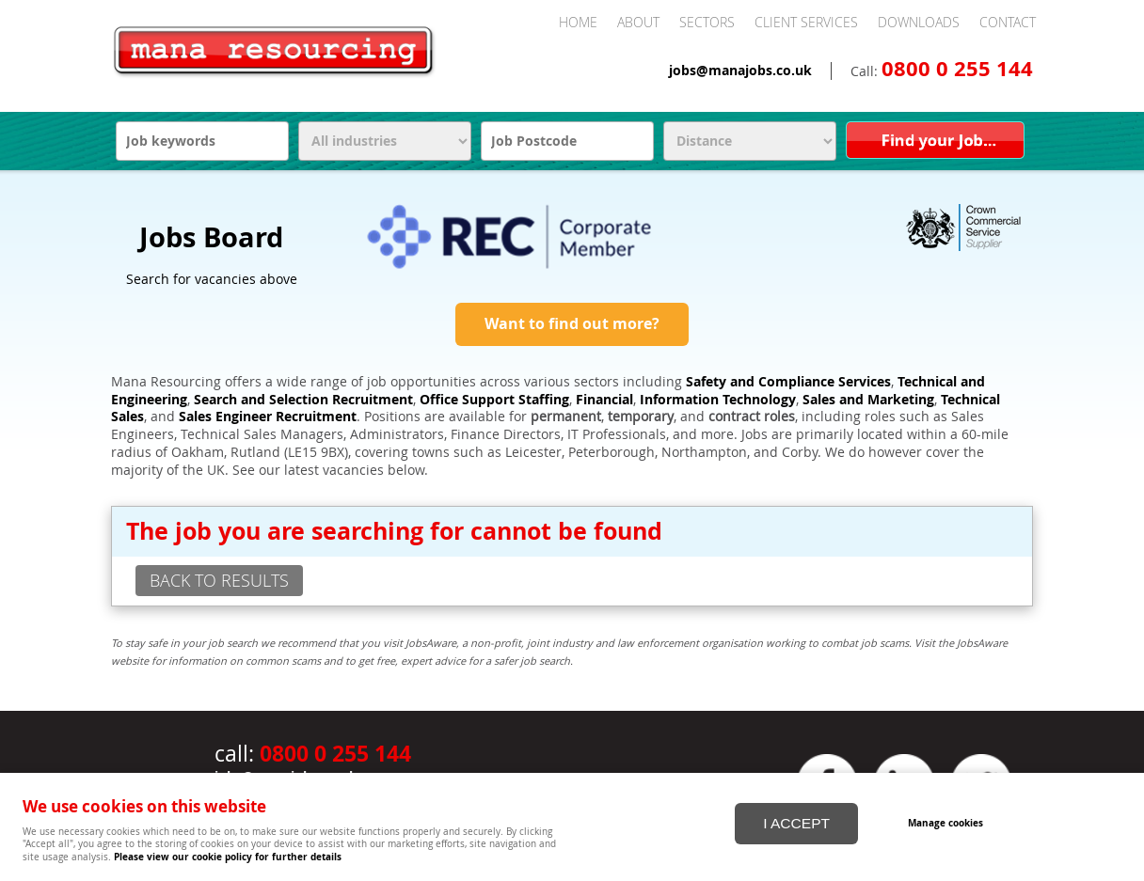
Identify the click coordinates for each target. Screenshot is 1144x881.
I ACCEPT (796, 823)
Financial (604, 399)
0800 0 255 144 (957, 69)
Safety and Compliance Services (788, 381)
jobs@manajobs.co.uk (740, 70)
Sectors (707, 22)
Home (578, 22)
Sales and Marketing (868, 399)
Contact (1007, 22)
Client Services (806, 22)
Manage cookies (945, 822)
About (638, 22)
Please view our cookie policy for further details (228, 856)
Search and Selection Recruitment (303, 399)
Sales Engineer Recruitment (268, 416)
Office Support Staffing (494, 399)
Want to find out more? (572, 323)
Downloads (919, 22)
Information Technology (718, 399)
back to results (219, 580)
